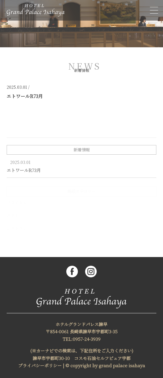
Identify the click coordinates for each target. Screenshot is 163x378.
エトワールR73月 (24, 170)
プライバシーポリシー (40, 365)
